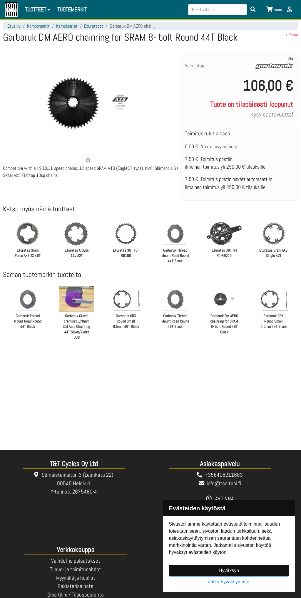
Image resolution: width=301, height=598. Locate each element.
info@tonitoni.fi (224, 483)
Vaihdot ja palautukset (75, 560)
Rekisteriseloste (75, 586)
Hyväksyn (229, 570)
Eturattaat (93, 26)
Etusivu (14, 26)
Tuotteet (38, 9)
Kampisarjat (67, 26)
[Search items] (253, 9)
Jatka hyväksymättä (229, 581)
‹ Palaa (292, 34)
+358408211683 (224, 475)
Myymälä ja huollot (75, 578)
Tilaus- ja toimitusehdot (75, 569)
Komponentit (38, 26)
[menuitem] (72, 9)
